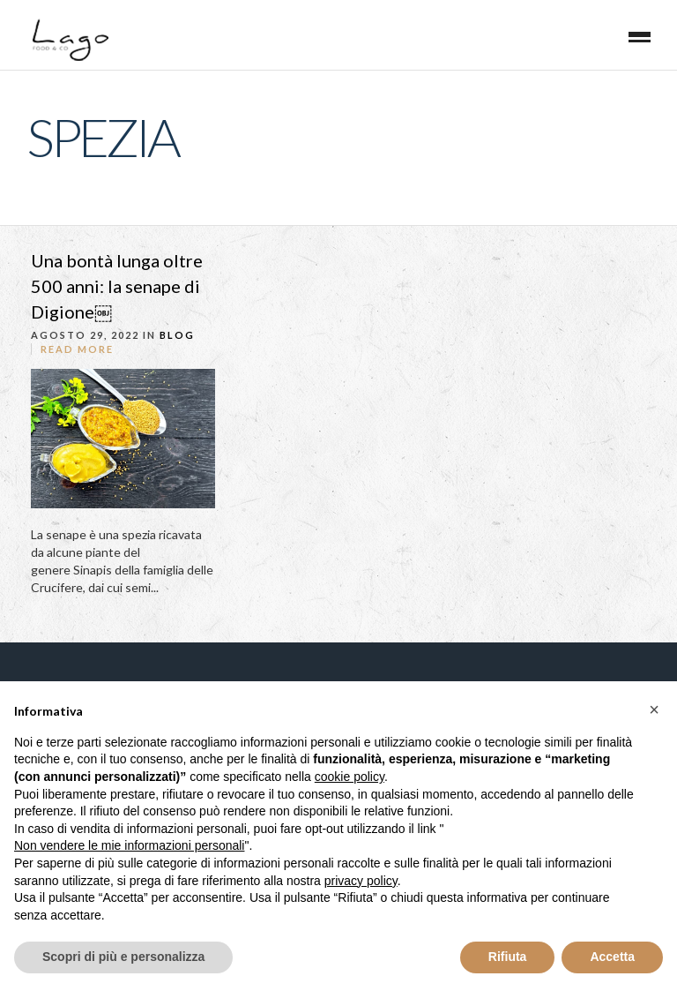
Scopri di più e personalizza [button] (123, 957)
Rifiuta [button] (507, 957)
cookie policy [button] (349, 777)
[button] (654, 709)
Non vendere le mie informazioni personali (129, 845)
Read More (77, 349)
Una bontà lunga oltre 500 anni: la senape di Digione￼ (117, 285)
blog (177, 335)
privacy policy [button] (361, 881)
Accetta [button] (612, 957)
